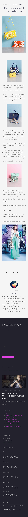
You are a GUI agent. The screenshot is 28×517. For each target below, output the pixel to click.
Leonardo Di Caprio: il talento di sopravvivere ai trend (13, 396)
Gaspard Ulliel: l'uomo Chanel (13, 423)
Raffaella (5, 462)
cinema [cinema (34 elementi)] (5, 506)
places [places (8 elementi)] (13, 509)
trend (20, 4)
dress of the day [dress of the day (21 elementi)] (20, 506)
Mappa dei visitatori (7, 442)
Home (7, 413)
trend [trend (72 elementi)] (19, 509)
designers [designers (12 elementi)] (11, 506)
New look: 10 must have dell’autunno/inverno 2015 (10, 456)
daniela (15, 4)
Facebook (4, 370)
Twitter (10, 370)
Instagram (15, 370)
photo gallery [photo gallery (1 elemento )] (6, 509)
